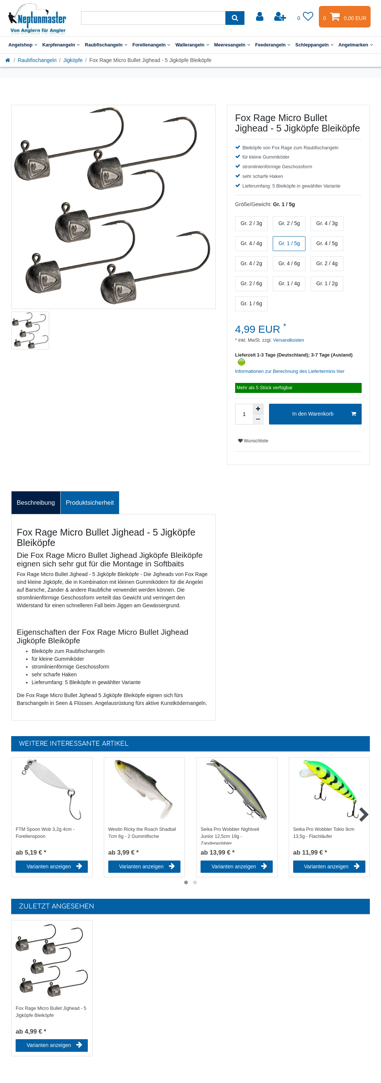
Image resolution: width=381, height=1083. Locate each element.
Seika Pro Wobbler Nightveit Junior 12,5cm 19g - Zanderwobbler (230, 836)
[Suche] (234, 18)
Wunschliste (253, 440)
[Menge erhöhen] (258, 409)
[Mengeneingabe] (244, 414)
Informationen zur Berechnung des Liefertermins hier (290, 371)
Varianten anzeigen (54, 866)
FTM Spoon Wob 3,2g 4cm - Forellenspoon (45, 833)
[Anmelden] (260, 16)
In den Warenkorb (324, 414)
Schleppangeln (314, 45)
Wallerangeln (192, 45)
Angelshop (22, 45)
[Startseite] (8, 60)
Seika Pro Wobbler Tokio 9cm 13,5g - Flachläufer (324, 833)
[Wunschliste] (305, 16)
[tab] (36, 503)
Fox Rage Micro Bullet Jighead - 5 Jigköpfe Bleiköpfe (51, 1012)
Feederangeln (272, 45)
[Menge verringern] (258, 419)
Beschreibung (36, 502)
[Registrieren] (281, 16)
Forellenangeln (151, 45)
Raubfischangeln (106, 45)
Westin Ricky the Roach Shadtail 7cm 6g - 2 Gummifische (142, 833)
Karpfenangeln (61, 45)
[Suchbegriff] (153, 18)
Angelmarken (356, 45)
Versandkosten (288, 340)
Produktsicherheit (90, 502)
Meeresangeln (232, 45)
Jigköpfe (73, 60)
